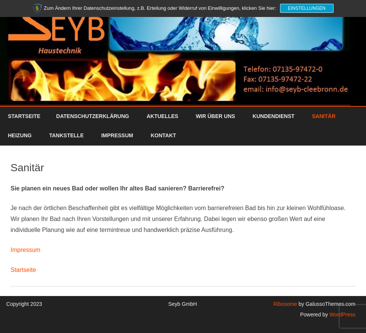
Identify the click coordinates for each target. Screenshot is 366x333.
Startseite (24, 116)
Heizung (20, 135)
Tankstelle (66, 135)
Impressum (117, 135)
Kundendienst (273, 116)
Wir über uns (215, 116)
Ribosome (285, 304)
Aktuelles (162, 116)
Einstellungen (307, 8)
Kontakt (163, 135)
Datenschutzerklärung (92, 116)
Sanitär (323, 116)
